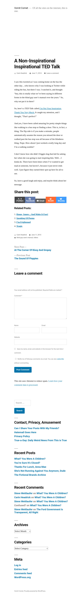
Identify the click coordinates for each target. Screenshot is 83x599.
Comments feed (23, 573)
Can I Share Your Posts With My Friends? (36, 428)
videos (36, 237)
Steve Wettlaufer (23, 493)
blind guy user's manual (25, 237)
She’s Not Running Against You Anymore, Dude (40, 470)
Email (43, 325)
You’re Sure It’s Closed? (27, 462)
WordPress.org (22, 577)
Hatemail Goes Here (25, 432)
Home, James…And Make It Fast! (32, 214)
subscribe (60, 359)
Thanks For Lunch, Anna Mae (30, 466)
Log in (17, 565)
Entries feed (20, 569)
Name (16, 325)
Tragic (19, 226)
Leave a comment (52, 73)
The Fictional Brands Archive (30, 474)
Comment (18, 296)
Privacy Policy (22, 436)
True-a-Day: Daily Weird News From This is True (40, 440)
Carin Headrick (22, 73)
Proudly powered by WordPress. (35, 591)
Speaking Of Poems (25, 218)
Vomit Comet (21, 8)
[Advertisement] (41, 34)
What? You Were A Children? (29, 458)
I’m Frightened (23, 222)
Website (17, 337)
